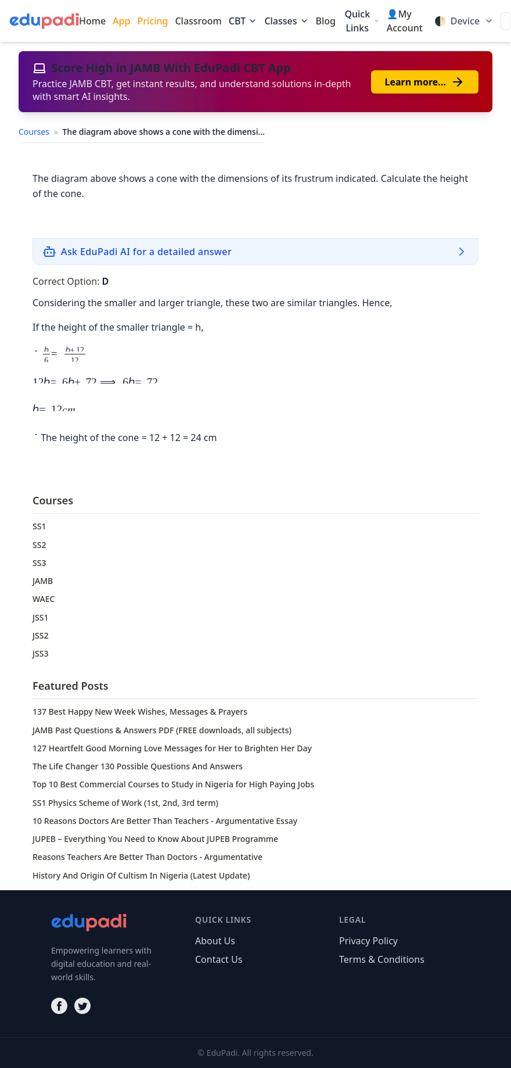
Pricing (152, 21)
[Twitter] (82, 1006)
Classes (286, 21)
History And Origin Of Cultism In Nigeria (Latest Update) (141, 875)
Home (92, 21)
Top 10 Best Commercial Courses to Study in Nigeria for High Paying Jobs (173, 784)
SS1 (39, 526)
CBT (243, 21)
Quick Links (361, 21)
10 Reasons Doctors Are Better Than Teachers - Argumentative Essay (165, 820)
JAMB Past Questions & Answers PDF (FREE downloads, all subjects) (162, 730)
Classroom (198, 21)
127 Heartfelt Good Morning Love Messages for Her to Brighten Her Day (172, 748)
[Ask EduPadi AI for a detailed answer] (255, 251)
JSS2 (40, 635)
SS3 (39, 562)
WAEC (44, 598)
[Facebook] (59, 1006)
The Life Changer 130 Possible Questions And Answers (138, 766)
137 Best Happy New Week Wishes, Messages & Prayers (140, 711)
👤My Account (405, 21)
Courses (35, 131)
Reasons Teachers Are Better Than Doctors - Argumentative (147, 856)
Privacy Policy (368, 940)
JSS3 (40, 653)
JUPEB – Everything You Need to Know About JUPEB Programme (155, 838)
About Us (215, 940)
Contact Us (218, 959)
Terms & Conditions (381, 959)
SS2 (39, 544)
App (121, 21)
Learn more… (425, 82)
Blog (326, 21)
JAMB (43, 580)
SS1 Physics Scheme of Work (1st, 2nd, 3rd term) (125, 802)
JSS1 (40, 617)
